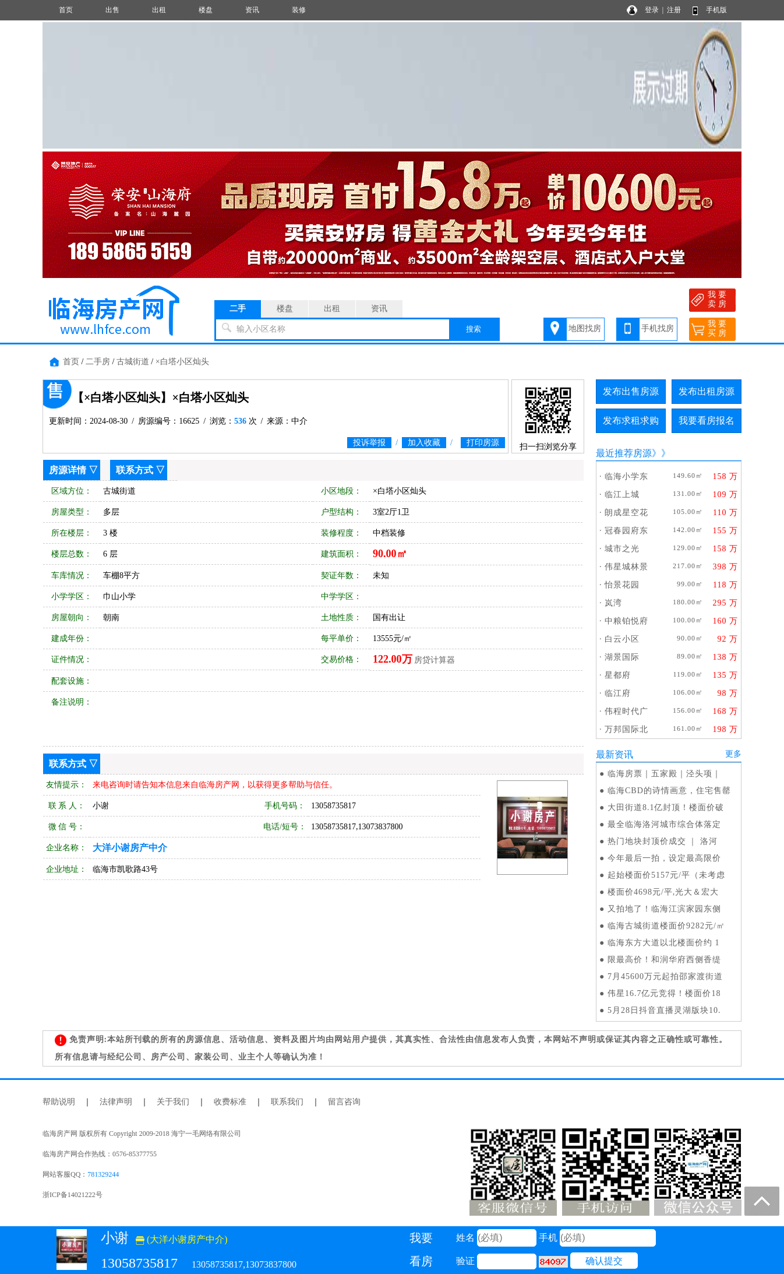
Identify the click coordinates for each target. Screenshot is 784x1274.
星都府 (618, 675)
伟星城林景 (626, 566)
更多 (733, 753)
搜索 (473, 329)
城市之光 (622, 548)
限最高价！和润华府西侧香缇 (664, 959)
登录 (652, 10)
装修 (299, 10)
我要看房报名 (706, 420)
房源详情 (67, 470)
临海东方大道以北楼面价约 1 (664, 942)
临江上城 (622, 494)
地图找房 (584, 328)
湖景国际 (622, 657)
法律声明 (116, 1101)
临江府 (618, 693)
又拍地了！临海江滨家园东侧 (664, 909)
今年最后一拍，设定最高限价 (664, 858)
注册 (674, 10)
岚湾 (613, 603)
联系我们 (287, 1101)
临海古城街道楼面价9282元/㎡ (666, 925)
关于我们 (173, 1101)
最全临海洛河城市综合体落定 (664, 824)
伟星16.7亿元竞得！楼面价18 (664, 993)
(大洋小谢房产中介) (182, 1239)
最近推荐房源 (624, 453)
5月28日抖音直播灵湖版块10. (664, 1010)
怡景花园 (622, 584)
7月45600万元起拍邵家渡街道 (665, 976)
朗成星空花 (626, 512)
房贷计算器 (434, 660)
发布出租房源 (706, 391)
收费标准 (230, 1101)
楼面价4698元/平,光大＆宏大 (663, 892)
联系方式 (134, 470)
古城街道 (132, 361)
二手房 (98, 361)
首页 (66, 10)
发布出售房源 (631, 391)
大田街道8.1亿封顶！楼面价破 (666, 807)
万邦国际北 (626, 729)
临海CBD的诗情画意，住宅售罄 (669, 790)
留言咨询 (344, 1101)
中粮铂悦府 (626, 621)
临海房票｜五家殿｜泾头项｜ (664, 773)
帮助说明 (59, 1101)
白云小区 (622, 639)
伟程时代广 (626, 711)
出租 (159, 10)
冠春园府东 (626, 530)
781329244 (103, 1174)
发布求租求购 (631, 420)
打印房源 (483, 442)
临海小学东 (626, 476)
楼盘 (206, 10)
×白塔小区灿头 (182, 361)
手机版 (716, 10)
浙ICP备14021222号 (73, 1195)
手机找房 (657, 328)
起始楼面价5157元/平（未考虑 (666, 875)
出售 (112, 10)
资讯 (252, 10)
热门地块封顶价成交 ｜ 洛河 (663, 841)
